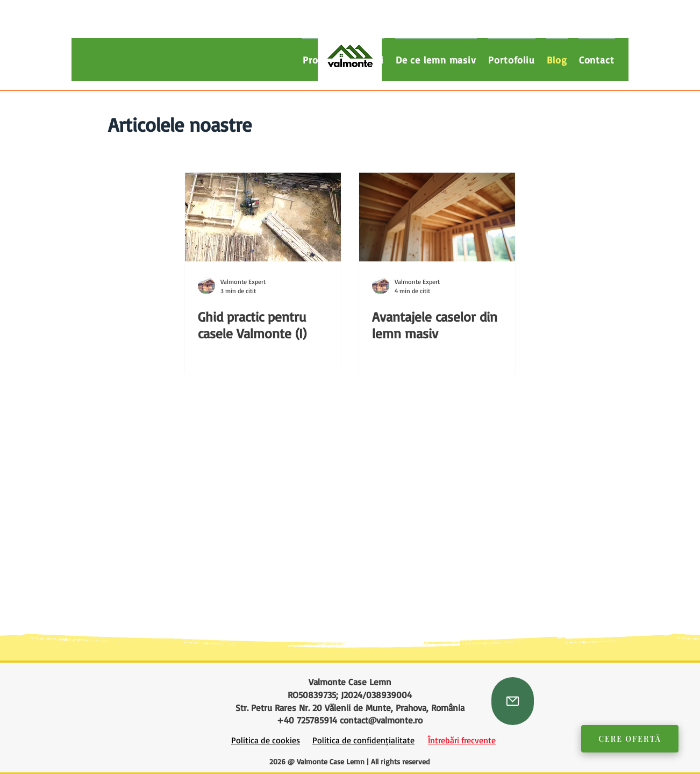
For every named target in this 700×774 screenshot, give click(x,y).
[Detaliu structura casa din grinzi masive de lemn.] (437, 217)
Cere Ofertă (629, 739)
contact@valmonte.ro (381, 720)
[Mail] (512, 701)
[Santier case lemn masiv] (263, 217)
